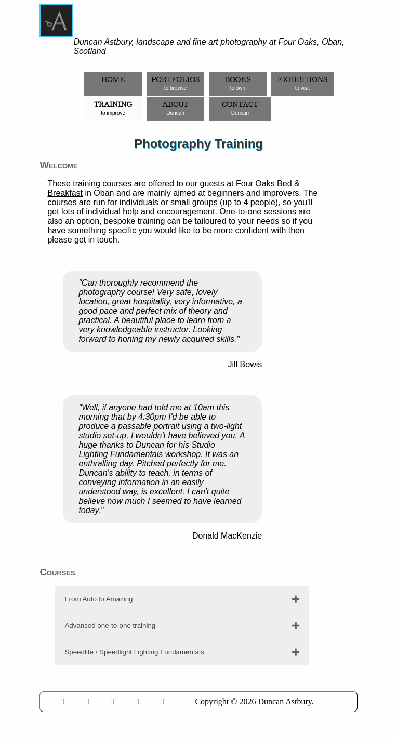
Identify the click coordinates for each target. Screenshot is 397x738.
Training (113, 108)
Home (113, 83)
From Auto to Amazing (98, 599)
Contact (240, 108)
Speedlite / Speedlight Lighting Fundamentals (134, 652)
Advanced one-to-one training (109, 625)
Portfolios (175, 83)
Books (237, 83)
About (176, 108)
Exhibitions (302, 83)
